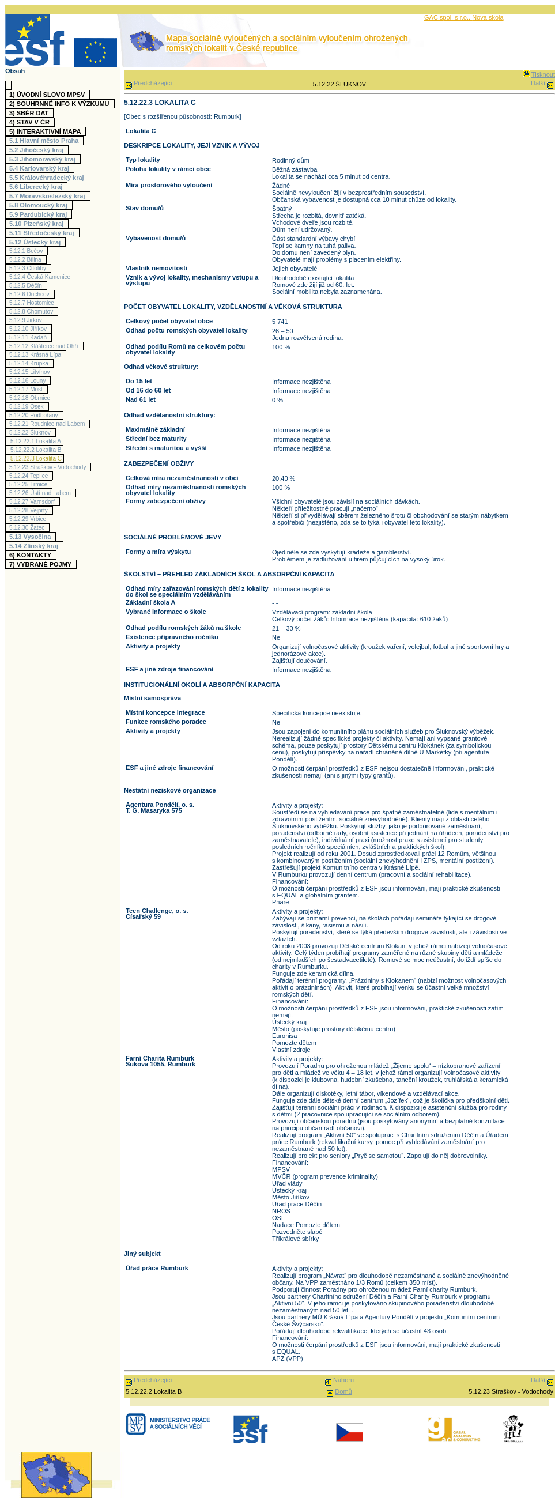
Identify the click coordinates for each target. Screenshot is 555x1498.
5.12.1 (27, 251)
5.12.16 (28, 381)
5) (46, 131)
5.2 (37, 149)
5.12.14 (30, 363)
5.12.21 (48, 424)
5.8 (39, 205)
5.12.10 (29, 329)
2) (60, 103)
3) (30, 113)
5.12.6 (30, 294)
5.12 (36, 242)
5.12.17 (27, 389)
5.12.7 (33, 303)
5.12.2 (26, 259)
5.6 (37, 186)
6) (31, 555)
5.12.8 (32, 311)
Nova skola (487, 17)
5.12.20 (35, 415)
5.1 (45, 140)
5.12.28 (30, 510)
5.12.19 (28, 406)
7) (41, 564)
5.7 (48, 196)
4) (30, 122)
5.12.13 (36, 355)
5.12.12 (45, 346)
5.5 (48, 177)
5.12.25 (29, 484)
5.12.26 (41, 493)
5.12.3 (29, 268)
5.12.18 (31, 398)
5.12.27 (33, 502)
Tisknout (543, 74)
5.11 (43, 232)
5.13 (31, 536)
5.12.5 (27, 285)
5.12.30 (28, 528)
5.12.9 (27, 320)
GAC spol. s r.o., (448, 17)
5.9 (39, 214)
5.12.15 (31, 372)
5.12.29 (29, 519)
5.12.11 (29, 337)
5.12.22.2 (35, 450)
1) (48, 94)
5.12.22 (31, 432)
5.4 (40, 168)
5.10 (37, 223)
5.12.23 (49, 467)
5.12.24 (30, 476)
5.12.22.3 (36, 458)
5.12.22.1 (35, 441)
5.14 (35, 545)
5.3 (43, 159)
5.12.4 (41, 277)
